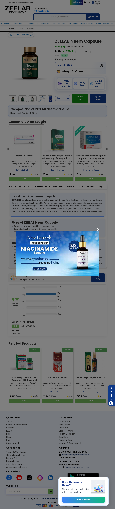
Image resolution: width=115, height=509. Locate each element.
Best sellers (64, 424)
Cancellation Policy (15, 455)
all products (5, 23)
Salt (8, 440)
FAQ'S (9, 430)
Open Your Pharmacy (16, 424)
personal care (86, 23)
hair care (29, 23)
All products (64, 421)
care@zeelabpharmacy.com (21, 2)
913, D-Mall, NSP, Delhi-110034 (73, 452)
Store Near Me (13, 443)
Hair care (63, 427)
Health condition (67, 433)
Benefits (39, 186)
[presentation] (7, 149)
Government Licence (16, 467)
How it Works (51, 186)
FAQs (100, 186)
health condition (58, 23)
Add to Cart (80, 98)
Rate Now (98, 277)
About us (10, 421)
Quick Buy (98, 98)
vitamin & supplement (104, 23)
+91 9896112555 (67, 457)
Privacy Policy (12, 458)
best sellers (18, 23)
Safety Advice (88, 186)
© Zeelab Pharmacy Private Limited (57, 498)
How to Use (64, 186)
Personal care (65, 440)
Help (8, 433)
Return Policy (12, 461)
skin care (73, 23)
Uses (26, 186)
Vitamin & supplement (70, 443)
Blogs (8, 437)
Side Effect (76, 186)
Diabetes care (66, 430)
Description (15, 186)
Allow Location (84, 500)
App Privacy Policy (15, 464)
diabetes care (42, 23)
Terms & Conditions (16, 452)
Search (93, 16)
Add (24, 179)
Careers (10, 427)
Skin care (63, 437)
